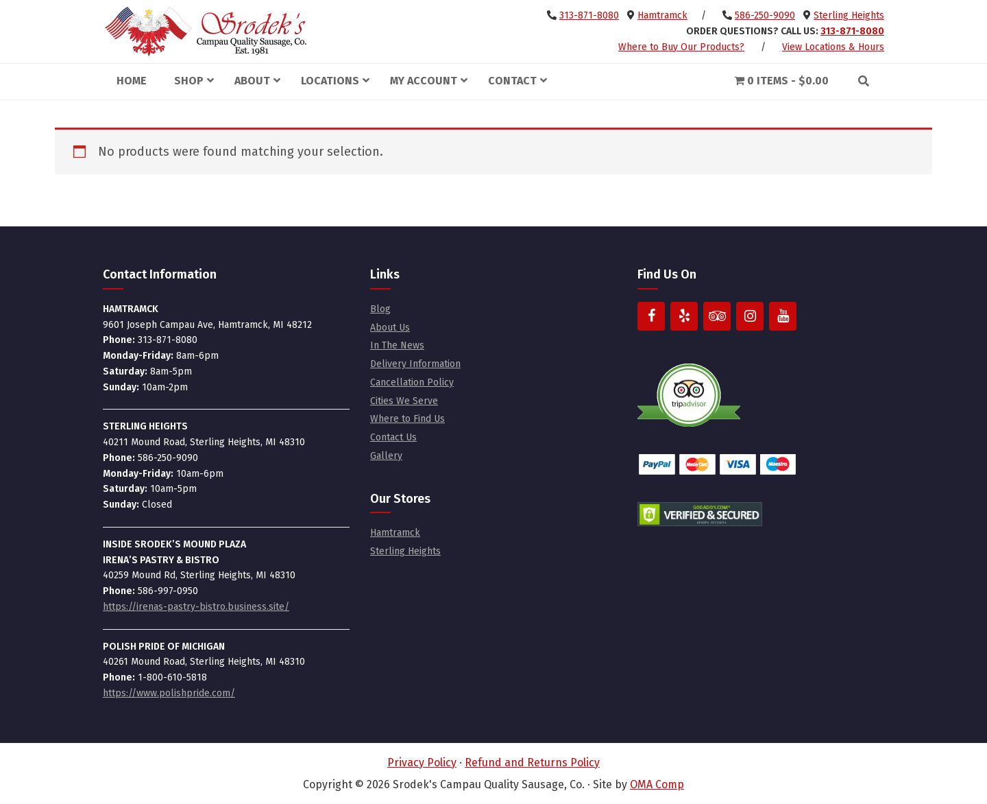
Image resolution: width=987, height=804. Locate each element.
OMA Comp (657, 784)
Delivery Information (415, 364)
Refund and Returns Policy (532, 762)
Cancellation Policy (412, 382)
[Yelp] (684, 316)
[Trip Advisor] (717, 316)
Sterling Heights (849, 15)
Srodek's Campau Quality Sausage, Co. (205, 31)
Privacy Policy (421, 762)
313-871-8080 (589, 15)
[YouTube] (782, 316)
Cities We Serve (404, 401)
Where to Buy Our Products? (681, 47)
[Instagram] (750, 316)
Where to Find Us (407, 419)
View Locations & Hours (833, 47)
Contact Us (393, 437)
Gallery (386, 456)
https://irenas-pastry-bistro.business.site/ (196, 607)
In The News (397, 345)
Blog (380, 309)
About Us (390, 327)
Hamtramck (662, 15)
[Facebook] (651, 316)
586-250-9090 (765, 15)
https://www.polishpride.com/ (169, 693)
